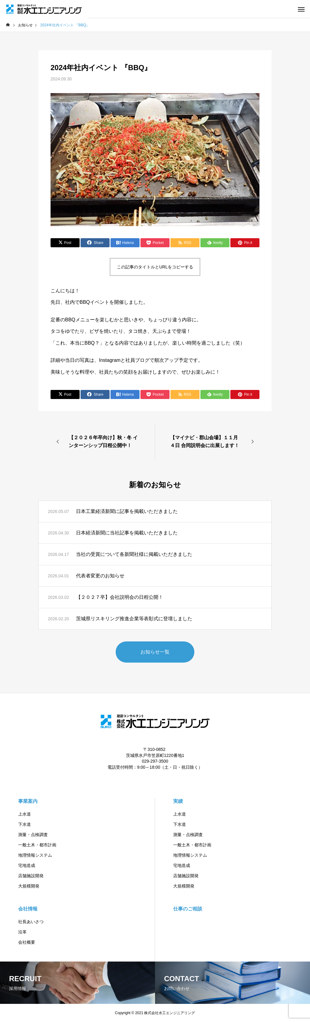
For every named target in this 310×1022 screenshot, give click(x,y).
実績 (178, 801)
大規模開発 (28, 886)
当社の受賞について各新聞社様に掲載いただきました (134, 554)
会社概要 (26, 942)
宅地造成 (26, 865)
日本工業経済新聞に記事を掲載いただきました (127, 511)
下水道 (24, 824)
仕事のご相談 (187, 908)
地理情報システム (35, 855)
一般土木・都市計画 (37, 844)
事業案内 (28, 801)
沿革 (22, 932)
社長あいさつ (31, 921)
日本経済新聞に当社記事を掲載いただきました (127, 532)
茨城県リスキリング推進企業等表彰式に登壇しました (134, 618)
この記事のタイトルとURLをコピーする (155, 266)
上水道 (24, 814)
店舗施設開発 (31, 875)
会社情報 (28, 908)
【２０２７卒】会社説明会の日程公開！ (119, 597)
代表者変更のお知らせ (100, 575)
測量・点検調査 (33, 834)
